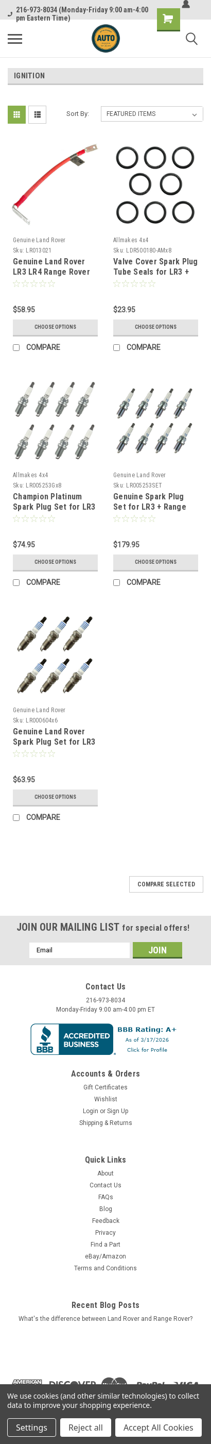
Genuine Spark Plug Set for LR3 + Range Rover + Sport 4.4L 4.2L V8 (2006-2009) (155, 512)
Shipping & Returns (105, 1123)
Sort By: (77, 113)
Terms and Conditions (105, 1268)
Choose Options (55, 327)
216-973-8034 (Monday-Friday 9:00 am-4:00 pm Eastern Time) (78, 14)
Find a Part (105, 1244)
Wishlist (105, 1099)
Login (90, 1111)
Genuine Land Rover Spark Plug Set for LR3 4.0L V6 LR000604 (54, 742)
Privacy (105, 1232)
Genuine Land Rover (39, 240)
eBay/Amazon (105, 1256)
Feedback (105, 1220)
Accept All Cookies (159, 1427)
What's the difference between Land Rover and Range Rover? (105, 1318)
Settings (31, 1427)
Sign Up (117, 1111)
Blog (105, 1209)
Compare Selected (166, 884)
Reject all (85, 1427)
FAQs (105, 1197)
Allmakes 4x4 (130, 240)
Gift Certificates (105, 1087)
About (105, 1173)
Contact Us (105, 1185)
